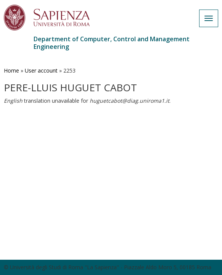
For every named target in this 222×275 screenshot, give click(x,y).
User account (41, 70)
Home (11, 70)
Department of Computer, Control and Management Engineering (112, 43)
